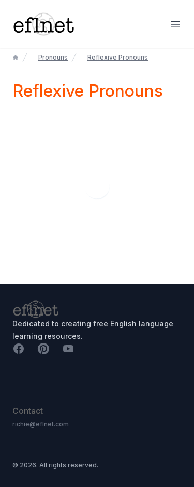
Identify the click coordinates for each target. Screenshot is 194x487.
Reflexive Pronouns (117, 57)
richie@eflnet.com (40, 424)
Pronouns (53, 57)
